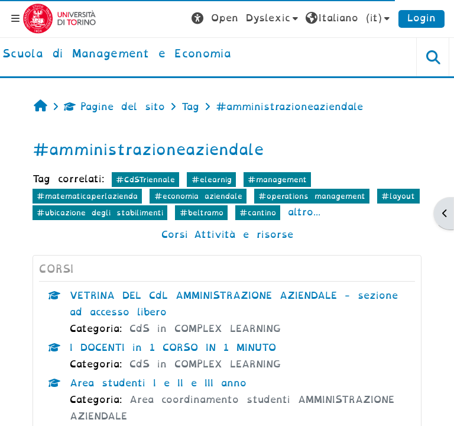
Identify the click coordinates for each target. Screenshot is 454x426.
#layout (398, 196)
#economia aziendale (198, 196)
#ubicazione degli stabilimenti (100, 212)
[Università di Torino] (59, 18)
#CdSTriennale (145, 179)
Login (421, 18)
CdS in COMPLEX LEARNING (205, 328)
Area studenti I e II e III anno (158, 383)
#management (277, 179)
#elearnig (212, 179)
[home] (116, 54)
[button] (246, 18)
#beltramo (201, 212)
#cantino (257, 212)
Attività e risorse (243, 234)
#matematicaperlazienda (87, 196)
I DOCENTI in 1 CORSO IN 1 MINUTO (173, 347)
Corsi (174, 234)
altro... (304, 212)
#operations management (311, 196)
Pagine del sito (114, 106)
